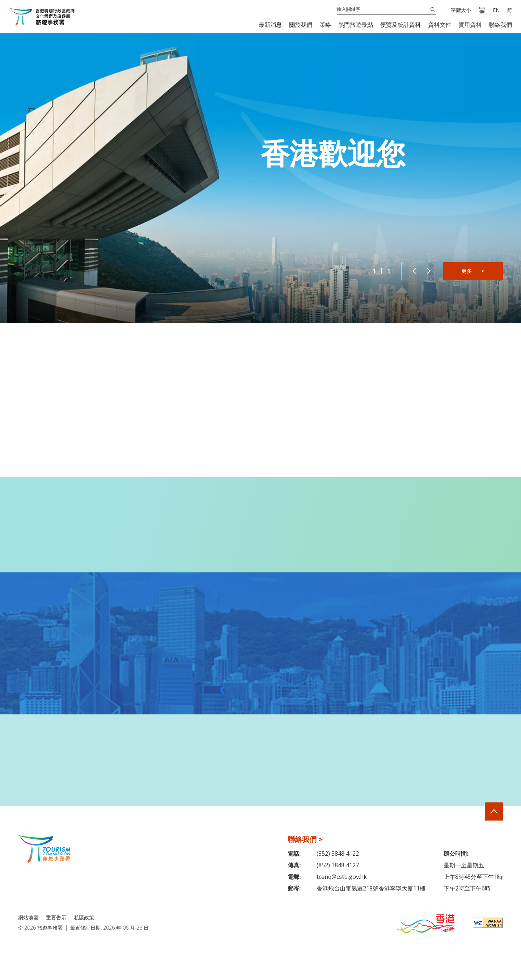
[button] (270, 24)
